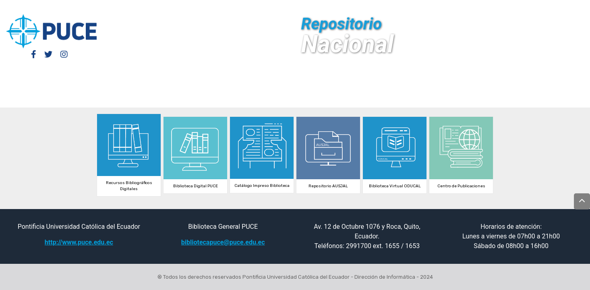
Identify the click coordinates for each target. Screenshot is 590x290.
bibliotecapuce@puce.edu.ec (223, 242)
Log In (475, 7)
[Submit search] (524, 7)
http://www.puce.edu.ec (79, 242)
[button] (512, 7)
